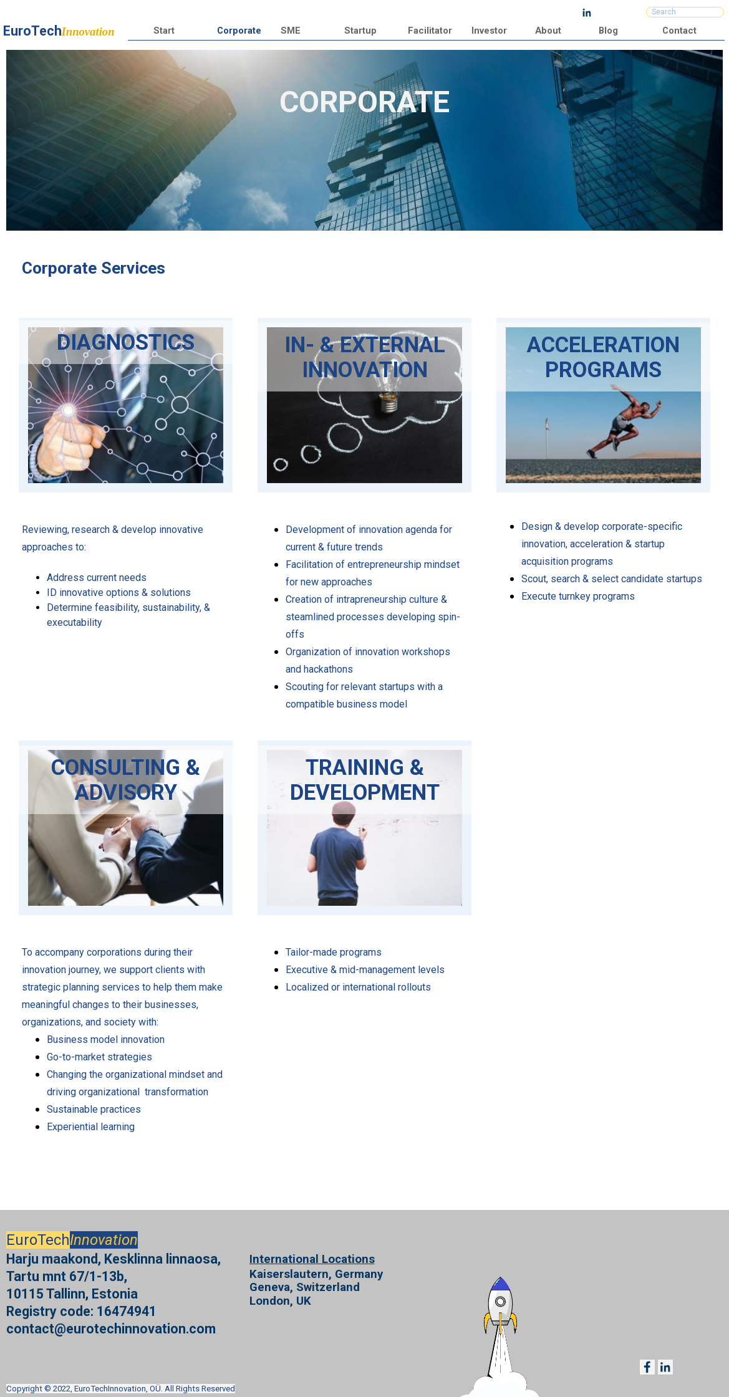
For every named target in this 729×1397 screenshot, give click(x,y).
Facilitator (430, 30)
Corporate (239, 30)
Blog (608, 30)
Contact (679, 30)
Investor (489, 30)
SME (291, 30)
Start (164, 30)
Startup (360, 30)
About (548, 30)
